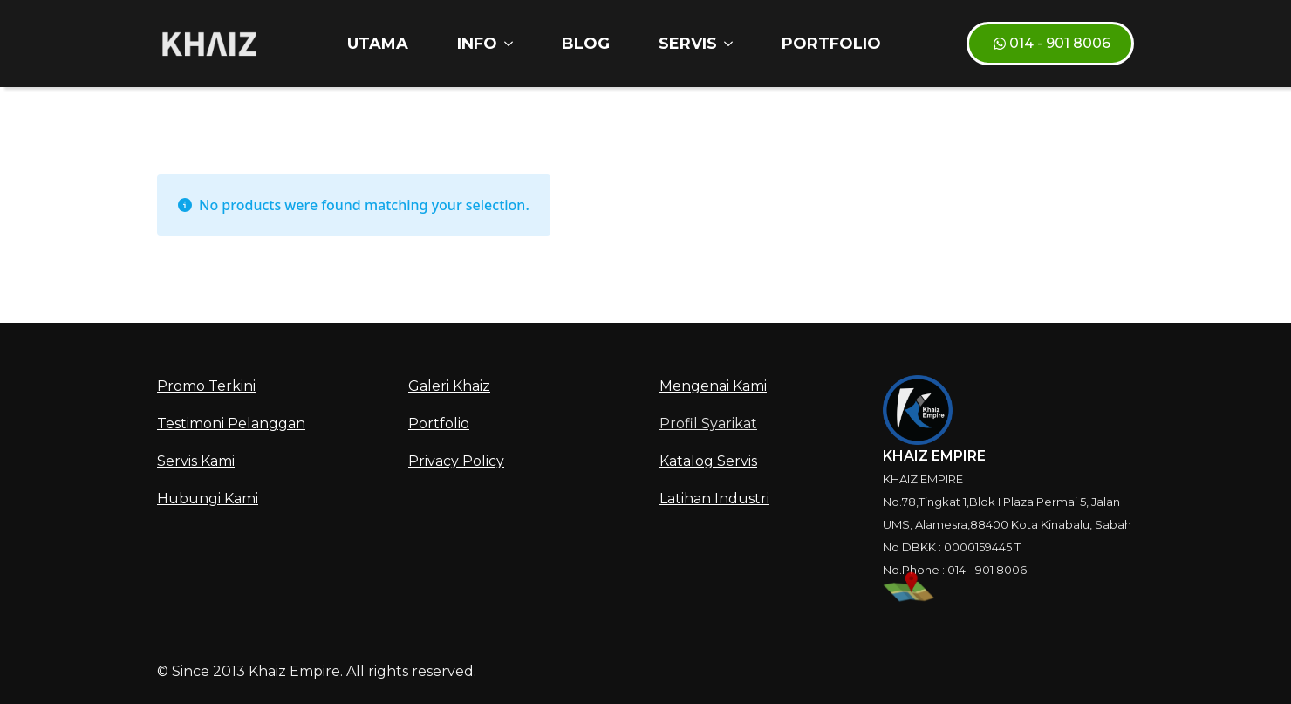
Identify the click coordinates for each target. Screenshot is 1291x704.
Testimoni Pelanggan (231, 423)
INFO (477, 43)
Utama (377, 43)
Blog (586, 43)
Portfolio (831, 43)
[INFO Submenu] (512, 43)
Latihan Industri (714, 498)
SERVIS (688, 43)
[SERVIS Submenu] (732, 43)
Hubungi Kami (207, 498)
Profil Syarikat (708, 423)
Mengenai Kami (713, 386)
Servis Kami (196, 461)
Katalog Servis (708, 461)
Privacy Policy (456, 461)
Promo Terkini (206, 386)
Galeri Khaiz (449, 386)
